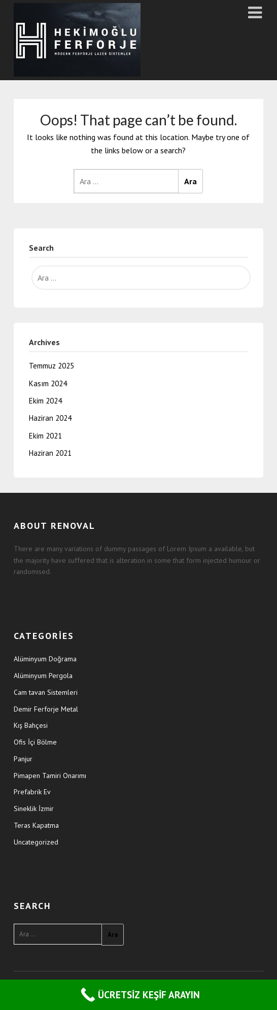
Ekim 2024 (45, 401)
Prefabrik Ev (32, 791)
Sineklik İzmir (34, 808)
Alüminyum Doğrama (45, 658)
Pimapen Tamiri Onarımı (50, 775)
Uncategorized (36, 842)
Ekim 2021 (45, 436)
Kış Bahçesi (31, 725)
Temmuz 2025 (51, 366)
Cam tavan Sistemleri (46, 692)
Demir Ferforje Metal (46, 709)
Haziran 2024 (50, 418)
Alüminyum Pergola (43, 675)
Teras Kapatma (36, 825)
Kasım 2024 (48, 383)
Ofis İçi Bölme (35, 742)
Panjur (23, 758)
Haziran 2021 (50, 453)
